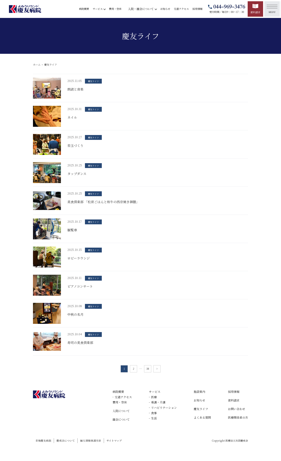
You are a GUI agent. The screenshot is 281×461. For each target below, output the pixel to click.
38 (147, 368)
